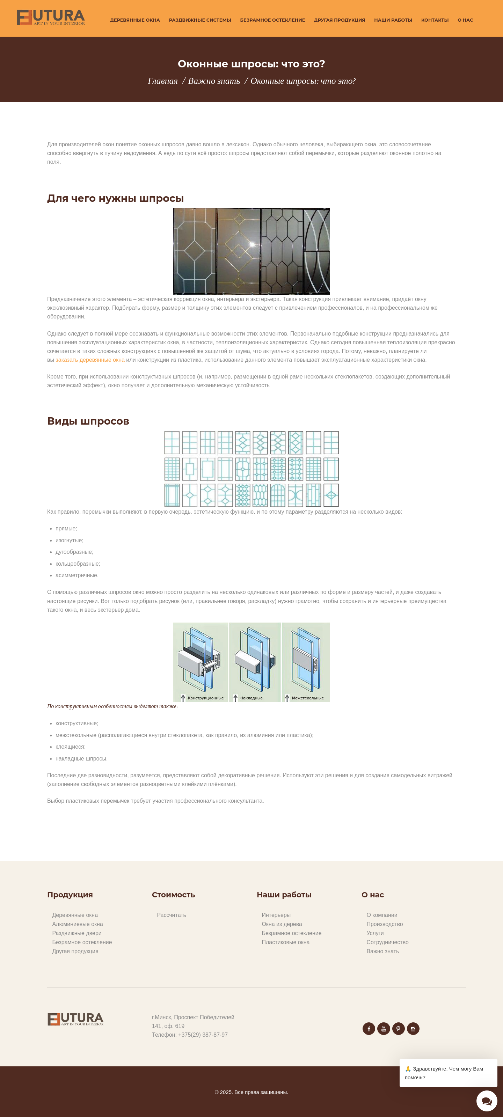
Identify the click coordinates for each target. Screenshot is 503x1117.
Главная (163, 80)
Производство (384, 924)
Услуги (375, 933)
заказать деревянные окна (90, 360)
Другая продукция (75, 951)
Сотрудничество (387, 942)
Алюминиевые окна (77, 924)
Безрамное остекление (82, 942)
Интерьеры (276, 915)
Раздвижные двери (76, 933)
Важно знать (214, 80)
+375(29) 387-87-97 (203, 1035)
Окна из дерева (282, 924)
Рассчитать (171, 915)
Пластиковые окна (285, 942)
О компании (381, 915)
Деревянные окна (75, 915)
